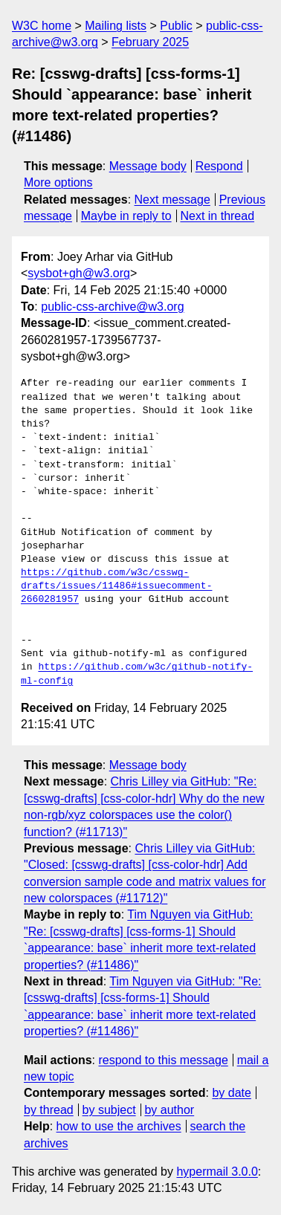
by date (231, 1092)
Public (176, 25)
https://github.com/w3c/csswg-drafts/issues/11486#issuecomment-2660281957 (116, 586)
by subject (109, 1110)
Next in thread (217, 216)
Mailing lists (115, 25)
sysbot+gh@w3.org (79, 273)
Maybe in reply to (126, 216)
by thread (49, 1110)
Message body (148, 166)
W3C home (41, 25)
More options (58, 182)
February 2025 (150, 42)
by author (169, 1110)
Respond (219, 166)
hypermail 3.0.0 (216, 1171)
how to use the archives (118, 1126)
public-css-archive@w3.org (112, 306)
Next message (172, 199)
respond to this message (162, 1060)
